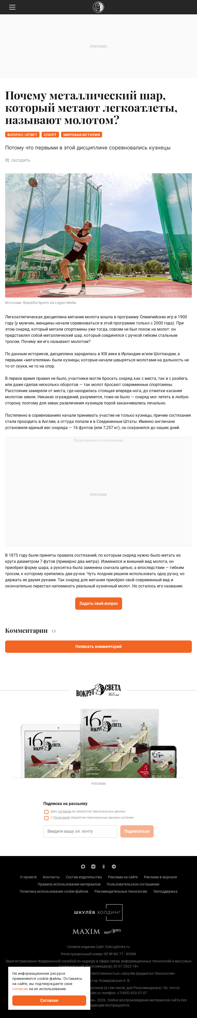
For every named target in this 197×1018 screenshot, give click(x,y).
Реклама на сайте (123, 877)
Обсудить (17, 160)
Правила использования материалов (69, 884)
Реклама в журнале (160, 877)
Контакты (51, 877)
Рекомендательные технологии (120, 891)
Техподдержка (165, 891)
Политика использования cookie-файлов (54, 891)
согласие (64, 811)
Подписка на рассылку (65, 803)
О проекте (28, 877)
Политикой (61, 817)
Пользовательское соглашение (133, 884)
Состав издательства (84, 877)
